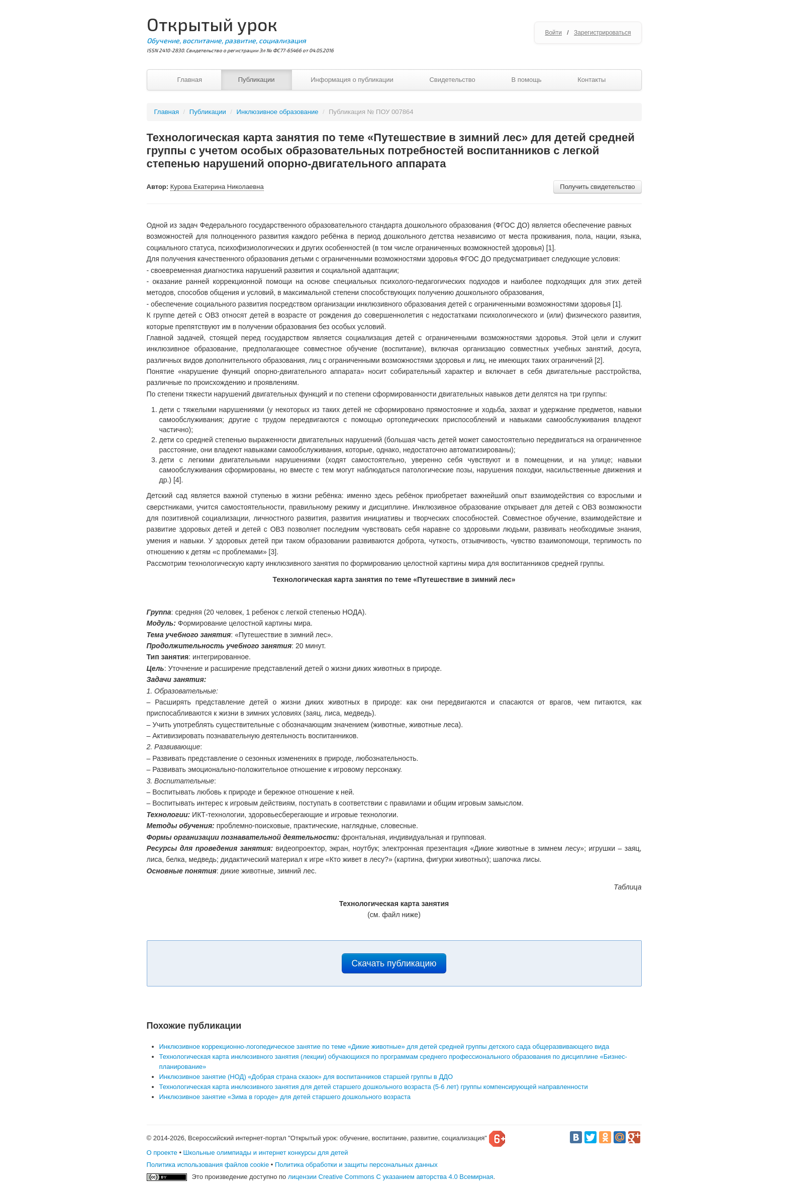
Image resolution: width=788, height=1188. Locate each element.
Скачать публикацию (394, 963)
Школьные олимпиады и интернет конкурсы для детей (265, 1152)
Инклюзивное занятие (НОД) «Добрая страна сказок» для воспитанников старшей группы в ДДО (306, 1076)
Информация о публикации (352, 79)
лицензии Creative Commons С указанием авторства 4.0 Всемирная (391, 1176)
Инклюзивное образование (278, 112)
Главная (189, 79)
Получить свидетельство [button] (597, 186)
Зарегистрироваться (602, 32)
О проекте (162, 1152)
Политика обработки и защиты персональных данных (356, 1164)
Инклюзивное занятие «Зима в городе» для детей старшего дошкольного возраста (285, 1097)
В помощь (526, 79)
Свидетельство (452, 79)
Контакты (591, 79)
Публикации (256, 79)
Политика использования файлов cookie (208, 1164)
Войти (553, 32)
